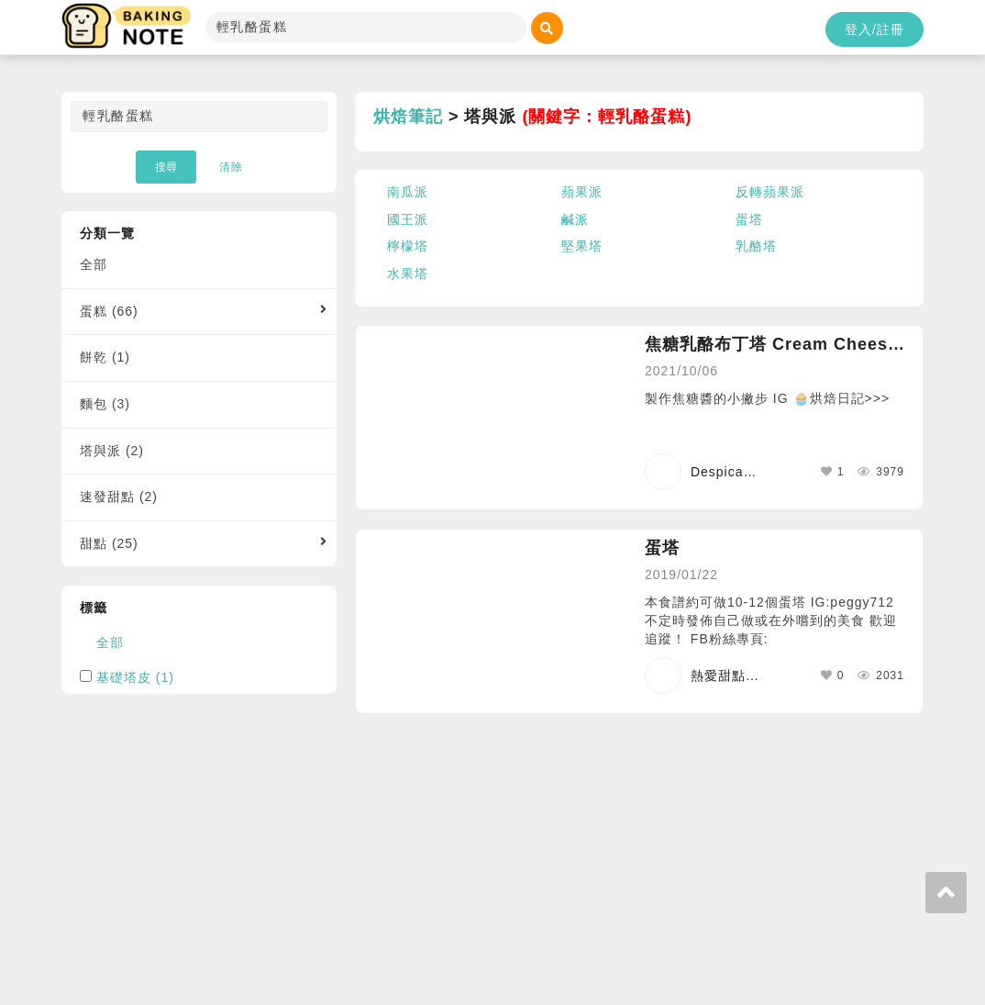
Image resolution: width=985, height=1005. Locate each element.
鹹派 (575, 219)
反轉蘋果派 (770, 191)
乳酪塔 (756, 246)
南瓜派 (407, 191)
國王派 (407, 219)
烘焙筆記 (408, 116)
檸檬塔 (407, 246)
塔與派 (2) (112, 450)
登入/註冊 (874, 29)
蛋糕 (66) (109, 311)
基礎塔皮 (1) (135, 677)
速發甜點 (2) (119, 496)
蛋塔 (749, 219)
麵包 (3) (105, 403)
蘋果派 (582, 191)
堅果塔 (582, 246)
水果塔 (407, 273)
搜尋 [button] (166, 167)
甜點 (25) (109, 543)
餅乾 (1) (105, 357)
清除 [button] (231, 167)
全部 (93, 264)
